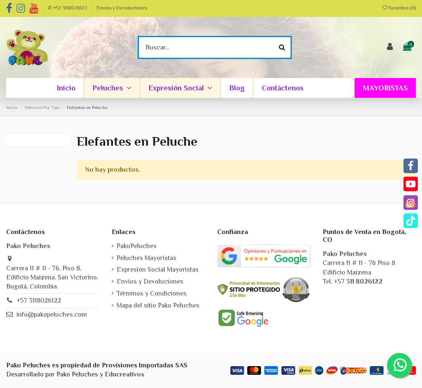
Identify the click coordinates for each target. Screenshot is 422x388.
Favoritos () (399, 8)
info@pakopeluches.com (51, 314)
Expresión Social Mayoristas (158, 269)
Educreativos (124, 374)
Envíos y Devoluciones (122, 8)
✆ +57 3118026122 (68, 8)
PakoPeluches (137, 246)
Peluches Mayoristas (146, 258)
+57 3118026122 (38, 300)
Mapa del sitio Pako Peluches (158, 305)
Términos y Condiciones (152, 293)
